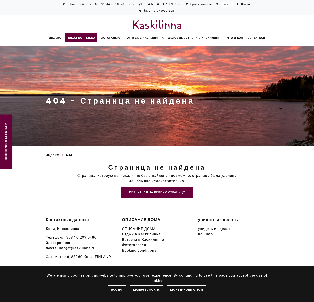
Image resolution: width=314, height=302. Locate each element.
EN (171, 4)
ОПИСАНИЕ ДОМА (139, 229)
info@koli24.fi (143, 4)
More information (186, 290)
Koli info (205, 234)
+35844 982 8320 (111, 4)
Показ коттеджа (81, 37)
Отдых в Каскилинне (141, 234)
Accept (117, 290)
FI (162, 4)
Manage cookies (146, 290)
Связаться (256, 37)
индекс (55, 37)
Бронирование (201, 4)
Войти (245, 4)
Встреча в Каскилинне (143, 239)
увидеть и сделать (215, 229)
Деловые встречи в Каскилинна (195, 37)
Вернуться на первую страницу (157, 192)
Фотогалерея (112, 37)
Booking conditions (139, 250)
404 (69, 155)
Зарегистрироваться (158, 10)
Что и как (235, 37)
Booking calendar (6, 141)
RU (180, 4)
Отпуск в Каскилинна (145, 37)
